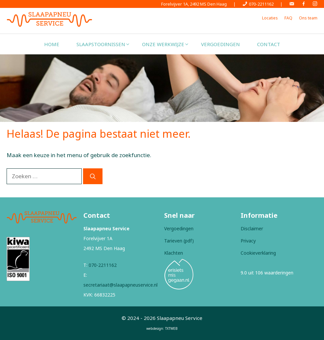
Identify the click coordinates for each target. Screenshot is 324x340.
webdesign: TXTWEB (162, 328)
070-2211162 (103, 265)
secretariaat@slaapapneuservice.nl (120, 285)
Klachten (173, 253)
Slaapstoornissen (104, 44)
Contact (268, 44)
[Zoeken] (93, 176)
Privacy (248, 241)
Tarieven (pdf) (179, 241)
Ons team (308, 18)
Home (51, 44)
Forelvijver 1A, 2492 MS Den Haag (194, 4)
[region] (162, 88)
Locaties (270, 18)
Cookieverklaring (258, 253)
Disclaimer (252, 228)
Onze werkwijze (167, 44)
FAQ (288, 18)
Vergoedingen (220, 44)
